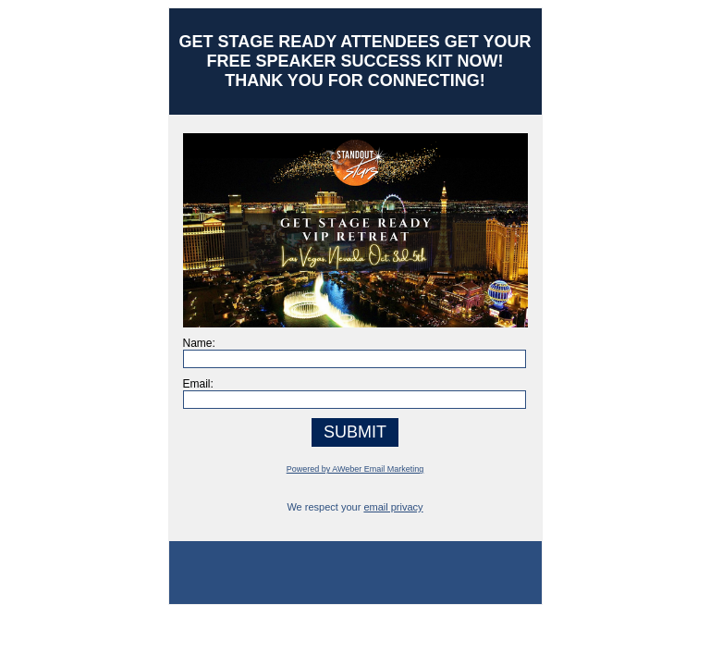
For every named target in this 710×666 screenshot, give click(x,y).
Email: (198, 383)
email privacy (392, 506)
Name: (199, 343)
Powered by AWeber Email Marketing (355, 469)
